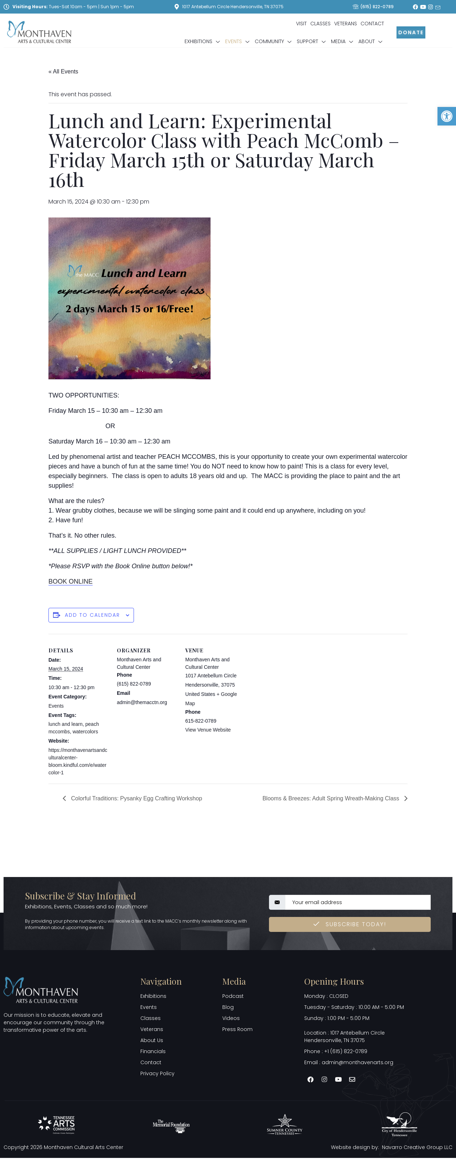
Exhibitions (203, 41)
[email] (358, 903)
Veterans (345, 23)
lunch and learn (65, 724)
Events (238, 41)
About (371, 41)
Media (343, 41)
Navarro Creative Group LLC (417, 1148)
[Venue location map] (291, 682)
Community (274, 41)
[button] (446, 116)
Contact (372, 23)
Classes (320, 23)
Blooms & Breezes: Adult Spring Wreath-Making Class (332, 798)
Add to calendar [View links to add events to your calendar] (92, 614)
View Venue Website (208, 730)
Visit (301, 23)
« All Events (63, 71)
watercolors (85, 731)
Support (312, 41)
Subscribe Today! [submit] (350, 925)
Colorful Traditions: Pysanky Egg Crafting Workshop (135, 798)
